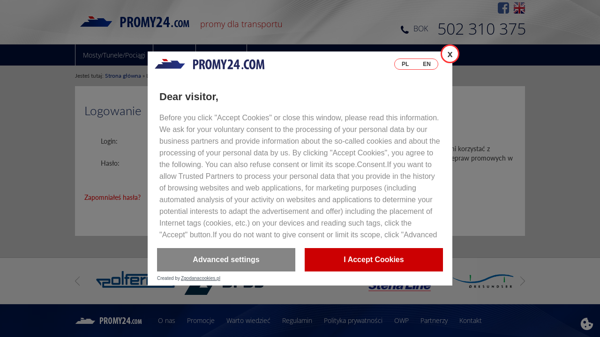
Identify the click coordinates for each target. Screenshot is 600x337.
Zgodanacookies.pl (200, 278)
